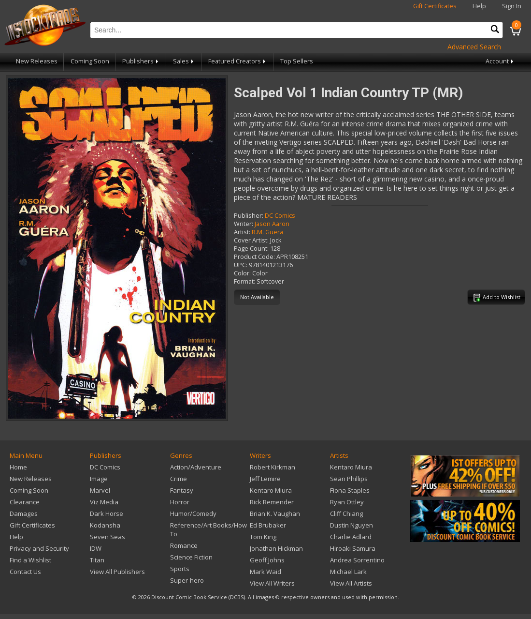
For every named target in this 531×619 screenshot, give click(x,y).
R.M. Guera (267, 232)
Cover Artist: (251, 240)
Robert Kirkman (272, 467)
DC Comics (280, 215)
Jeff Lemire (265, 478)
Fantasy (181, 490)
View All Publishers (117, 571)
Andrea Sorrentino (357, 560)
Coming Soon (90, 61)
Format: (244, 281)
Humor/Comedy (193, 513)
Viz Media (104, 502)
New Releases (36, 61)
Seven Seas (107, 536)
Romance (184, 545)
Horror (179, 502)
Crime (178, 478)
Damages (24, 513)
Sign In (511, 6)
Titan (97, 560)
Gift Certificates (435, 6)
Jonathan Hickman (276, 548)
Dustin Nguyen (351, 525)
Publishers (141, 61)
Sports (179, 568)
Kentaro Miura (271, 490)
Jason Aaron (272, 224)
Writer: (243, 224)
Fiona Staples (350, 490)
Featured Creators (237, 61)
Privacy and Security (39, 548)
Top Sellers (296, 61)
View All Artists (351, 583)
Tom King (263, 536)
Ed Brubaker (268, 525)
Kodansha (105, 525)
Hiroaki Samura (352, 548)
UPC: (240, 265)
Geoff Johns (267, 560)
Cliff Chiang (346, 513)
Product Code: (254, 257)
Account (500, 61)
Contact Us (25, 571)
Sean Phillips (349, 478)
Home (18, 467)
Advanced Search (474, 46)
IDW (95, 548)
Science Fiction (191, 557)
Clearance (25, 502)
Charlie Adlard (351, 536)
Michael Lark (348, 571)
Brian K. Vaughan (275, 513)
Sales (184, 61)
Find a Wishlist (30, 560)
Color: (242, 273)
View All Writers (272, 583)
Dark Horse (106, 513)
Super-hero (187, 580)
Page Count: (251, 248)
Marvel (100, 490)
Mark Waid (265, 571)
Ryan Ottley (347, 502)
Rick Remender (272, 502)
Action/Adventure (195, 467)
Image (99, 478)
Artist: (242, 232)
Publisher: (248, 215)
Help (479, 6)
